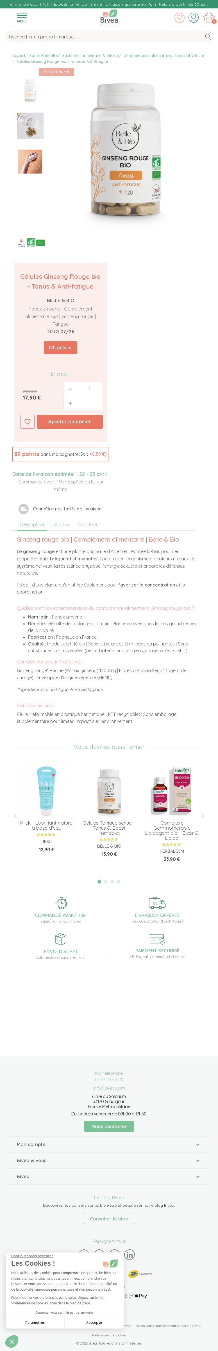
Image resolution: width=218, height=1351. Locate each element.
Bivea (109, 17)
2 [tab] (106, 882)
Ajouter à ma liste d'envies (27, 421)
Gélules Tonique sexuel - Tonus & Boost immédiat (109, 828)
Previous (18, 816)
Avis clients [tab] (88, 524)
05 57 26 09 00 (109, 1079)
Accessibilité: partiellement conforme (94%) (168, 1325)
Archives (124, 1325)
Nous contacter (109, 1126)
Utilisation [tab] (61, 524)
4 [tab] (118, 882)
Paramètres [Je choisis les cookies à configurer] (35, 1323)
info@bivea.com (109, 1088)
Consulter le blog (109, 1219)
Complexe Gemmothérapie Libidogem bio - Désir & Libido (172, 830)
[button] (60, 454)
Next (200, 816)
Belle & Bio (60, 300)
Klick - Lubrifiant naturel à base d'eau (46, 825)
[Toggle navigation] (22, 17)
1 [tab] (99, 882)
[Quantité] (90, 389)
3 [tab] (112, 882)
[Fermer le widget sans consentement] (32, 1256)
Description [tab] (32, 524)
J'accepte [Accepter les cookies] (94, 1323)
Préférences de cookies (109, 1335)
